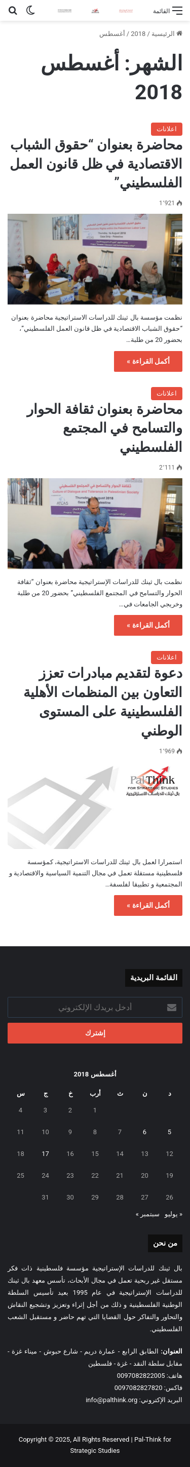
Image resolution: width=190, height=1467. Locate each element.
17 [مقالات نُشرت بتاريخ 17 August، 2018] (45, 1153)
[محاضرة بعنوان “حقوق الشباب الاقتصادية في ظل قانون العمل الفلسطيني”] (95, 259)
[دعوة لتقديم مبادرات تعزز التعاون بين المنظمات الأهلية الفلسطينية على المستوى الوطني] (95, 806)
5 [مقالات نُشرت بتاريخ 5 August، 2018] (169, 1132)
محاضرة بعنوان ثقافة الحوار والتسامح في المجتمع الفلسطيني (104, 428)
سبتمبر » (148, 1214)
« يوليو (173, 1214)
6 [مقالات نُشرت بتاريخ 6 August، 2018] (144, 1132)
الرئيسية (166, 33)
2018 (138, 33)
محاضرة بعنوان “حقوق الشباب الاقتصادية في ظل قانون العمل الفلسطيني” (96, 164)
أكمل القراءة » (148, 361)
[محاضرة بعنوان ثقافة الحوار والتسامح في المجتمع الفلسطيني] (95, 523)
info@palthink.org (111, 1400)
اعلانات (167, 129)
